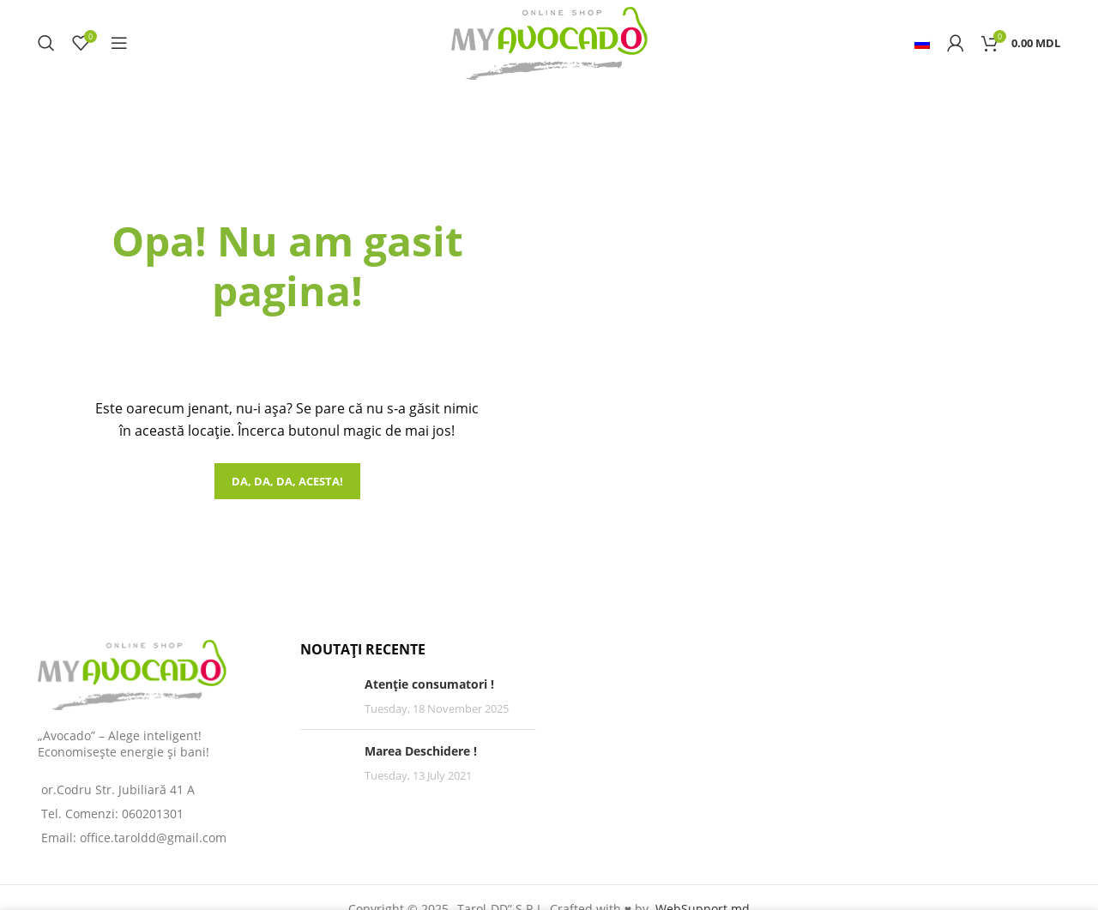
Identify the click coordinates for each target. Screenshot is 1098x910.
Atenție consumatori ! (429, 684)
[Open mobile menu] (119, 43)
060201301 (153, 813)
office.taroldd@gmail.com (153, 837)
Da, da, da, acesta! (287, 481)
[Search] (46, 43)
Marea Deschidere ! (421, 751)
